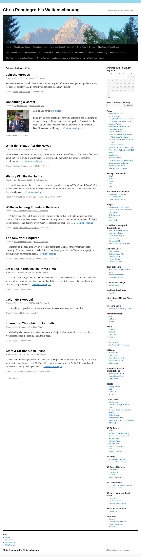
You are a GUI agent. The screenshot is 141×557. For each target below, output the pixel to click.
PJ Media (112, 329)
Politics (44, 259)
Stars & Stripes (114, 342)
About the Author (40, 47)
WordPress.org (10, 545)
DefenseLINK (114, 472)
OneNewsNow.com (115, 262)
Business (16, 166)
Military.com (113, 363)
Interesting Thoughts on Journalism (31, 323)
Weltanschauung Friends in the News (32, 207)
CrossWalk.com (114, 259)
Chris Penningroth (38, 78)
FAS (110, 407)
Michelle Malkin (114, 285)
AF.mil (111, 431)
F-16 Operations (19, 371)
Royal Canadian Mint (116, 275)
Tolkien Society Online (117, 199)
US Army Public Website (117, 462)
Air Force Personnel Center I (119, 433)
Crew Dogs (113, 355)
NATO (111, 301)
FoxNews (112, 337)
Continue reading (72, 128)
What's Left (30, 259)
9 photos (57, 111)
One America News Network (119, 345)
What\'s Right (31, 197)
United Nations (114, 379)
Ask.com (112, 519)
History (46, 197)
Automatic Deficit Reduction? (62, 47)
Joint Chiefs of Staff (116, 477)
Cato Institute (113, 402)
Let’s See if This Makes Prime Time (31, 268)
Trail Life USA (114, 238)
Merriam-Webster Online (117, 522)
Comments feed (10, 542)
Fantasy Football (114, 386)
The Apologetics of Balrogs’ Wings (20, 58)
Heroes (91, 52)
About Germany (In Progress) (121, 134)
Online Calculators (115, 524)
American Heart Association (118, 231)
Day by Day (113, 212)
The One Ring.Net (115, 197)
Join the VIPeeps (18, 74)
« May (108, 97)
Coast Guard (113, 498)
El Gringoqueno (114, 215)
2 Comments (23, 135)
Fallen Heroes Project (116, 236)
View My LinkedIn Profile (94, 58)
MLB (111, 389)
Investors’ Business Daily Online (120, 309)
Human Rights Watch (116, 376)
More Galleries (11, 135)
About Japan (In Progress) (120, 137)
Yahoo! (111, 322)
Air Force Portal (114, 438)
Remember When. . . (118, 52)
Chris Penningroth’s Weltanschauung (41, 9)
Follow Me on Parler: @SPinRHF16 (71, 52)
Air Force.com (114, 444)
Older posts (11, 378)
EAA (110, 184)
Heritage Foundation (116, 418)
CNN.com (112, 335)
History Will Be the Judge (24, 176)
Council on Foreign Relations (119, 405)
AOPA (111, 179)
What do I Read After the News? (28, 145)
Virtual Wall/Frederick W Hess (119, 244)
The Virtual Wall (114, 241)
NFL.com (112, 394)
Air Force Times (114, 441)
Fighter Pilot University (117, 358)
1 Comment (45, 166)
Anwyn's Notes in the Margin (119, 207)
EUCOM (112, 475)
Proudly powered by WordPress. (120, 550)
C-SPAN (112, 332)
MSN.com (112, 319)
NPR (110, 340)
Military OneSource (116, 451)
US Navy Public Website (117, 503)
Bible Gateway (114, 251)
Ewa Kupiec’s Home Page (118, 194)
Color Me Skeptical (19, 299)
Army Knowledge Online (117, 459)
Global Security (114, 415)
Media (15, 92)
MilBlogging (102, 52)
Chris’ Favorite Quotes (86, 47)
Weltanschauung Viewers (29, 228)
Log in (7, 537)
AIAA (111, 176)
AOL (110, 316)
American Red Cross (116, 233)
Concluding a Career (20, 102)
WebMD (112, 293)
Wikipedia (112, 527)
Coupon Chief (114, 511)
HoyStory (112, 218)
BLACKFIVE (113, 353)
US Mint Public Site (116, 277)
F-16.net (112, 449)
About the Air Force (22, 47)
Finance (24, 166)
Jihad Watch (113, 220)
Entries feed (9, 540)
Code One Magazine (116, 446)
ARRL (111, 181)
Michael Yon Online (116, 360)
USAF (35, 371)
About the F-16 (116, 116)
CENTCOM (113, 470)
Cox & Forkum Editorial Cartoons (121, 210)
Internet (31, 166)
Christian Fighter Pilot (116, 254)
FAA (110, 186)
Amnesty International (116, 373)
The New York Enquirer (22, 238)
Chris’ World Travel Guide (108, 47)
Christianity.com (114, 257)
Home (8, 47)
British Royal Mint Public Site (119, 270)
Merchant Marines (115, 501)
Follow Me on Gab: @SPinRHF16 (39, 52)
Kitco (111, 272)
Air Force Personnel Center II (119, 436)
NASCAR (112, 392)
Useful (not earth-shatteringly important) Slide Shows (59, 58)
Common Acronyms (14, 52)
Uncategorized (24, 92)
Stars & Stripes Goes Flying (26, 350)
